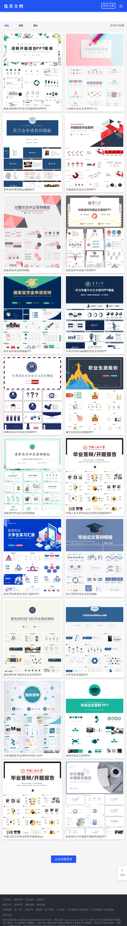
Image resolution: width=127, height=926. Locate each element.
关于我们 (7, 899)
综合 (6, 25)
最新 (21, 25)
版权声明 (18, 899)
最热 (35, 25)
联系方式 (7, 904)
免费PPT (41, 899)
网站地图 (29, 904)
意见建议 (29, 899)
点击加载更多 (63, 859)
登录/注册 (108, 5)
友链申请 (18, 904)
